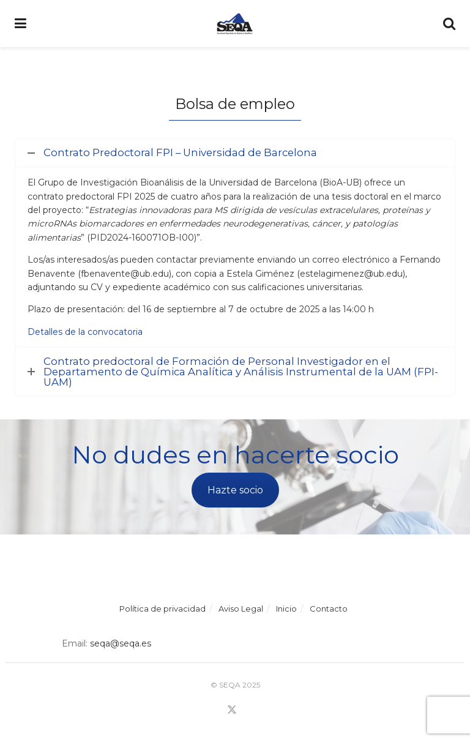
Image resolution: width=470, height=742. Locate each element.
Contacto (329, 608)
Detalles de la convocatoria (85, 331)
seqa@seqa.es (119, 643)
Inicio (286, 608)
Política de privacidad (162, 608)
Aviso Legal (240, 608)
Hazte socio (235, 490)
